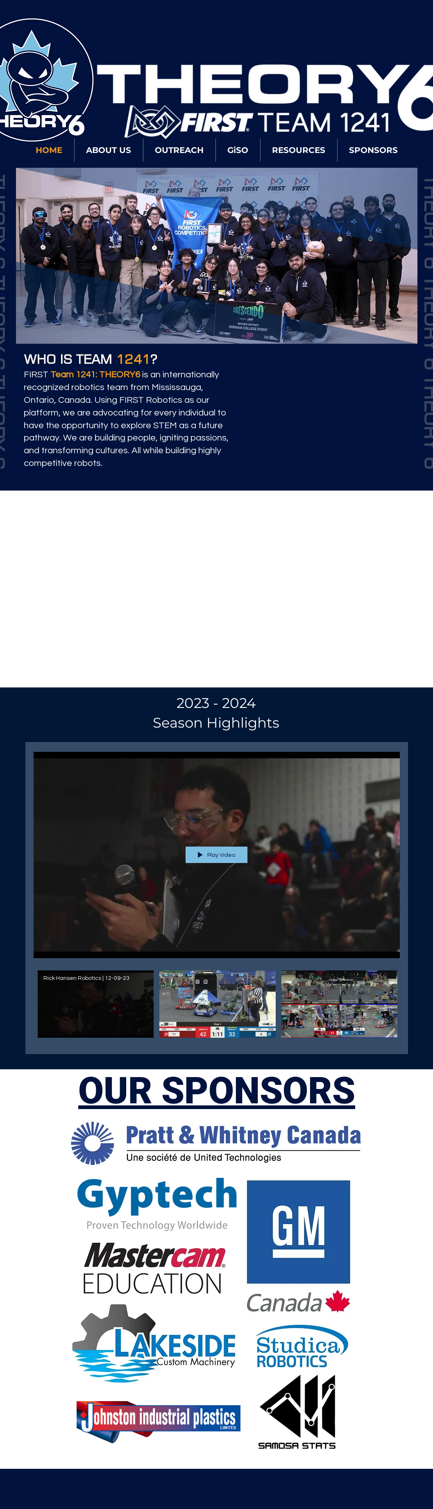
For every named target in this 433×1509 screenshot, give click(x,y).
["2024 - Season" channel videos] (216, 1006)
